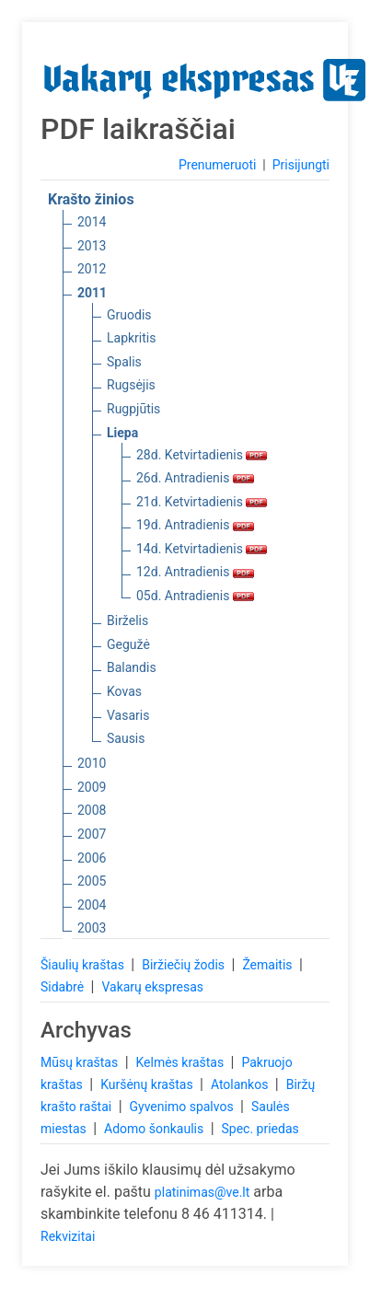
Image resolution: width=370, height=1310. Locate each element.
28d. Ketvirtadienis (201, 454)
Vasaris (128, 715)
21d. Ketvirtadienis (201, 501)
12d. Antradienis (195, 571)
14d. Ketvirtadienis (201, 548)
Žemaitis (268, 964)
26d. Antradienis (195, 477)
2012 (91, 268)
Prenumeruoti (217, 164)
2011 (92, 292)
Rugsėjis (131, 384)
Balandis (131, 667)
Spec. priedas (259, 1128)
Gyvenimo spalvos (183, 1106)
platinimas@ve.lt (202, 1192)
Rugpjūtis (133, 408)
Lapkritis (131, 337)
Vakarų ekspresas (152, 987)
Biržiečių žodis (184, 964)
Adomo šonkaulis (155, 1128)
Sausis (126, 738)
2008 (91, 810)
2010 (91, 763)
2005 (91, 881)
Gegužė (128, 644)
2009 (91, 787)
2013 (91, 245)
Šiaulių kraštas (83, 964)
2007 (91, 834)
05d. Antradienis (195, 595)
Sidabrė (63, 987)
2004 (91, 905)
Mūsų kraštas (80, 1062)
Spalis (124, 361)
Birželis (127, 620)
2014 (91, 221)
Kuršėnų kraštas (148, 1084)
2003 (91, 928)
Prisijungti (301, 164)
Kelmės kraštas (180, 1062)
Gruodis (129, 314)
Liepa (122, 432)
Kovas (124, 691)
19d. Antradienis (195, 524)
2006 (91, 858)
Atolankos (241, 1084)
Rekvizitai (67, 1236)
